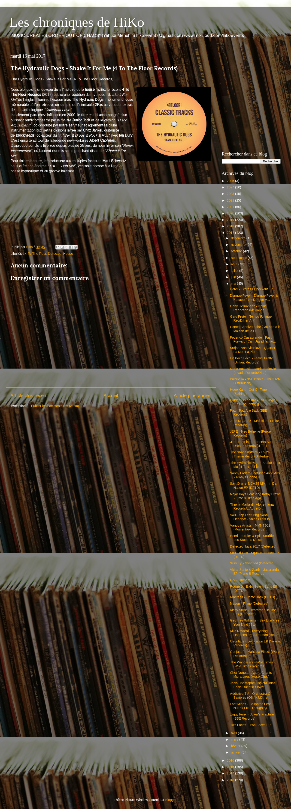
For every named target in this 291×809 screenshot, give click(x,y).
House (68, 253)
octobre (237, 251)
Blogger (170, 800)
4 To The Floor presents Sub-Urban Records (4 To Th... (252, 444)
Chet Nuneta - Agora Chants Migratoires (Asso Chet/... (251, 674)
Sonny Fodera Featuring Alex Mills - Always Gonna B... (255, 475)
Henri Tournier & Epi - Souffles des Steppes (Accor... (253, 538)
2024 (231, 187)
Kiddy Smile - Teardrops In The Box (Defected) (253, 612)
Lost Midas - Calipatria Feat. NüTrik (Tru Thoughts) (251, 706)
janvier (236, 752)
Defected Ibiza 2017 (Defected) (253, 546)
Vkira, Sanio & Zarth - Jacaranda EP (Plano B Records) (254, 571)
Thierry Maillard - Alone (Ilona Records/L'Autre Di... (252, 506)
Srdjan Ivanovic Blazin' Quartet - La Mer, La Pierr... (253, 350)
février (236, 746)
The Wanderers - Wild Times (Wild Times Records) (251, 664)
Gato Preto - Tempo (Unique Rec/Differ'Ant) (251, 318)
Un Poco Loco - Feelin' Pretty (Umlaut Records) (251, 360)
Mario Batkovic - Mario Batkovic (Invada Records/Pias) (253, 371)
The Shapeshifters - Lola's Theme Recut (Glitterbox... (251, 454)
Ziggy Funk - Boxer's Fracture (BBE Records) (252, 716)
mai (234, 283)
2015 (231, 767)
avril (234, 733)
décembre (238, 238)
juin (234, 277)
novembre (238, 244)
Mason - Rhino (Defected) (249, 603)
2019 (231, 220)
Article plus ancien (192, 395)
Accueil (110, 395)
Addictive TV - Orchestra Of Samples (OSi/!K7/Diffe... (251, 695)
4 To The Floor (35, 253)
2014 (231, 773)
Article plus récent (29, 395)
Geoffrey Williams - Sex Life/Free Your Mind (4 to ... (254, 622)
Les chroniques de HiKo (76, 22)
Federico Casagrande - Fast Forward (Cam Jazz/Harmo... (253, 339)
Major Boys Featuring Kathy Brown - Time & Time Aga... (255, 496)
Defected (54, 253)
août (234, 264)
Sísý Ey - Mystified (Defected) (252, 563)
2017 (231, 232)
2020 (231, 213)
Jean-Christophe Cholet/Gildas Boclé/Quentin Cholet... (253, 685)
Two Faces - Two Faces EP (250, 725)
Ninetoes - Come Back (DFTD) (252, 597)
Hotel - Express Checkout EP (251, 289)
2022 (231, 200)
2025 (231, 181)
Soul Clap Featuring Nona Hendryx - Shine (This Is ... (251, 517)
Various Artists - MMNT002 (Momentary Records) (250, 527)
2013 (231, 780)
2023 (231, 194)
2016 (231, 760)
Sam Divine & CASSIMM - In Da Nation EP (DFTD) (253, 485)
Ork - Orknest (240, 580)
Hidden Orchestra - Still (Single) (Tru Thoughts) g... (253, 402)
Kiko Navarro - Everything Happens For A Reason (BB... (253, 633)
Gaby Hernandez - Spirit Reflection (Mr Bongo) (248, 308)
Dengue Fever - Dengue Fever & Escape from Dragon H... (254, 297)
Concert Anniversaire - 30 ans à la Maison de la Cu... (255, 329)
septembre (239, 258)
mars (235, 739)
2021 (231, 207)
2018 (231, 226)
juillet (235, 271)
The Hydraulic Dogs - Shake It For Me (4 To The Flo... (255, 465)
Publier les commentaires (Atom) (55, 406)
